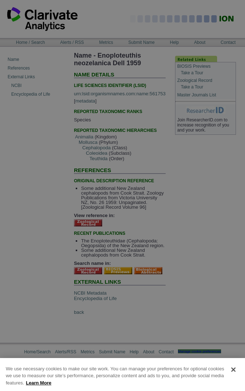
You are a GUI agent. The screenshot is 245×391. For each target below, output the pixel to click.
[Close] (233, 377)
